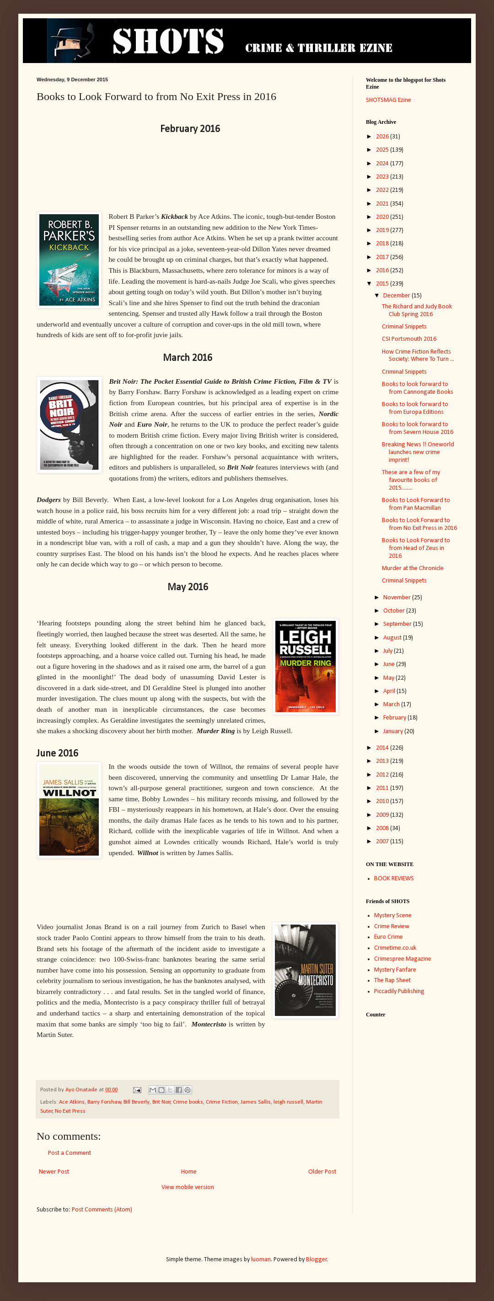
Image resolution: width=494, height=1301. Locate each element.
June (389, 664)
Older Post (322, 1172)
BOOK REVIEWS (394, 878)
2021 (383, 204)
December (397, 295)
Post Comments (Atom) (102, 1209)
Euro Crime (388, 937)
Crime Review (391, 926)
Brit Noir (161, 1102)
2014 (383, 748)
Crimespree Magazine (402, 959)
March (392, 704)
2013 (383, 761)
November (397, 597)
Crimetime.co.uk (395, 948)
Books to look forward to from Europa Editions (415, 408)
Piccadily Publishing (399, 991)
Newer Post (54, 1172)
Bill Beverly (137, 1102)
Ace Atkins (72, 1102)
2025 (383, 150)
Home (189, 1172)
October (394, 611)
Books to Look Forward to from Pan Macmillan (416, 504)
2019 (383, 230)
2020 (383, 217)
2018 (383, 243)
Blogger (316, 1259)
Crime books (188, 1102)
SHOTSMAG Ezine (388, 100)
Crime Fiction (222, 1102)
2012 (383, 775)
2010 (383, 801)
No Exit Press (70, 1111)
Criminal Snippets (404, 326)
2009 (383, 815)
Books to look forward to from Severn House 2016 (417, 428)
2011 (383, 788)
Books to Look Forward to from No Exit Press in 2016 (419, 524)
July (388, 651)
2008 (383, 828)
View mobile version (187, 1187)
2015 (383, 283)
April (390, 691)
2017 (383, 257)
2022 (383, 190)
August (393, 638)
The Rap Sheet (392, 980)
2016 (383, 270)
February (395, 717)
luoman (261, 1259)
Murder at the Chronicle (413, 568)
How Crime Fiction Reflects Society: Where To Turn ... (418, 356)
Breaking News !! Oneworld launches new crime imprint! (418, 452)
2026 (383, 136)
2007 (383, 841)
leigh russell (288, 1102)
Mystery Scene (393, 915)
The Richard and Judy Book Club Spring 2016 (417, 310)
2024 (383, 163)
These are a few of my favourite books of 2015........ (411, 480)
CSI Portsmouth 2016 (409, 339)
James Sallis (256, 1102)
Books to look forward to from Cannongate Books (417, 388)
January (393, 731)
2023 (383, 177)
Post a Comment (69, 1153)
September (398, 624)
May (389, 678)
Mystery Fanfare (395, 970)
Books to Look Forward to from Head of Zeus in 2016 (416, 548)
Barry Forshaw (104, 1102)
